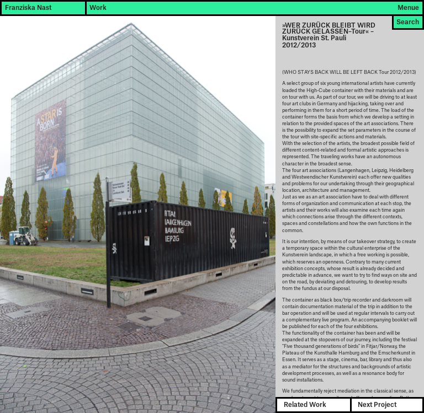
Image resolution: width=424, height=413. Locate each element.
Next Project (377, 405)
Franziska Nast (28, 8)
